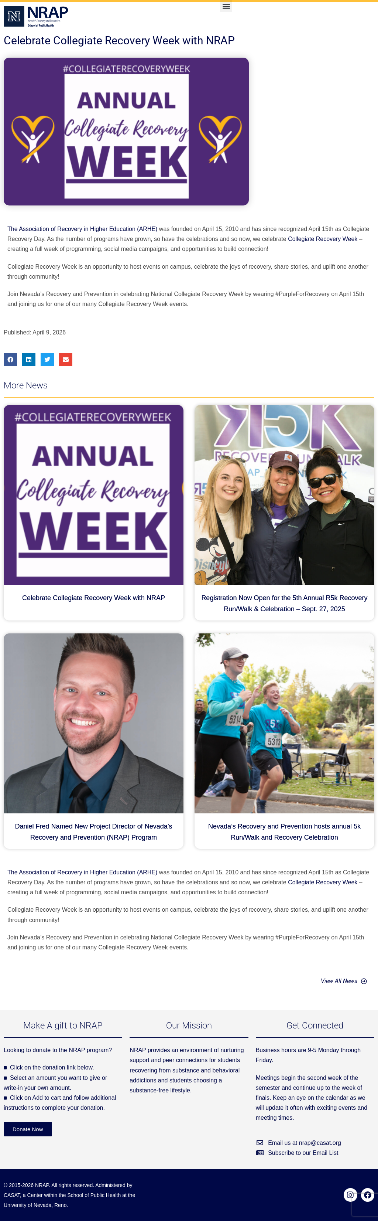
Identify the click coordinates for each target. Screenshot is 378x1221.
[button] (226, 6)
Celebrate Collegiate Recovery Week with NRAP (93, 598)
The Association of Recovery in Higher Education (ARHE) (82, 229)
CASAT (12, 1195)
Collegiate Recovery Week (322, 239)
